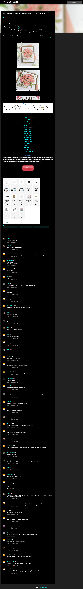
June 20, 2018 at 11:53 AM (12, 498)
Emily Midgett (27, 125)
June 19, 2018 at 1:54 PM (12, 323)
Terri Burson (28, 145)
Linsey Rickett (27, 133)
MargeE (8, 298)
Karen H (8, 334)
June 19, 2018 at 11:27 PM (12, 441)
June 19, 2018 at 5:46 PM (12, 397)
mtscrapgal (9, 459)
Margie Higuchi (28, 135)
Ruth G (8, 493)
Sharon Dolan (10, 474)
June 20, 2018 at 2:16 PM (12, 514)
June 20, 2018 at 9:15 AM (12, 471)
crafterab (9, 356)
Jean (8, 416)
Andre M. (9, 532)
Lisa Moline (9, 568)
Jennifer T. (9, 312)
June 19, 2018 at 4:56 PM (12, 374)
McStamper (9, 430)
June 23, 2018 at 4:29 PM (12, 565)
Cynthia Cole (9, 245)
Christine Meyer (28, 123)
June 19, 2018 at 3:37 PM (12, 360)
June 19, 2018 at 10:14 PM (12, 434)
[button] (3, 18)
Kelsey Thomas (10, 305)
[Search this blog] (75, 2)
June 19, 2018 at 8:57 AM (12, 249)
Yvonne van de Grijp (28, 151)
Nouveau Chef (10, 371)
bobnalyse (9, 467)
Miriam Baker (10, 385)
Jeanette (8, 539)
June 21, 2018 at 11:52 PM (12, 550)
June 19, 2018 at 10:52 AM (12, 279)
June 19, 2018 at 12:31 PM (12, 301)
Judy (8, 283)
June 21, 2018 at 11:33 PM (12, 543)
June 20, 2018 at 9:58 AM (12, 478)
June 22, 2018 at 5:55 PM (12, 558)
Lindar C (8, 327)
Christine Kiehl (10, 554)
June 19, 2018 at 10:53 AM (12, 287)
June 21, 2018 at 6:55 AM (12, 536)
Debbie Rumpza (10, 253)
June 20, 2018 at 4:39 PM (12, 521)
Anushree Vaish (10, 452)
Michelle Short (28, 137)
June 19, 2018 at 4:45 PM (12, 367)
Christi (8, 290)
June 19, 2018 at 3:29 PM (12, 352)
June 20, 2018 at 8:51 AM (12, 463)
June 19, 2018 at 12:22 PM (12, 294)
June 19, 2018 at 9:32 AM (12, 256)
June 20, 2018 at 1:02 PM (12, 506)
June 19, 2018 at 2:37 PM (12, 338)
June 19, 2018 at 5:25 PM (12, 382)
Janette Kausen (28, 129)
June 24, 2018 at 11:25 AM (12, 573)
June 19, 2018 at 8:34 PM (12, 419)
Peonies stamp (48, 26)
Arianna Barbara (10, 525)
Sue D (8, 408)
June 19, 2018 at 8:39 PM (12, 427)
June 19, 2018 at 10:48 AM (12, 272)
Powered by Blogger (41, 587)
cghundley (9, 481)
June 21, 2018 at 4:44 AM (12, 528)
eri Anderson (28, 143)
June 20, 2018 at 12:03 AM (12, 449)
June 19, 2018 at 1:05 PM (12, 309)
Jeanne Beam (10, 260)
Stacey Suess (9, 268)
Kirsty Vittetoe (10, 378)
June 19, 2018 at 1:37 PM (12, 316)
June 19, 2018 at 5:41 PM (12, 389)
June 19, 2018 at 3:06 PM (12, 345)
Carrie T (8, 363)
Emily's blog (42, 107)
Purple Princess (10, 320)
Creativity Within (11, 2)
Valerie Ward (28, 149)
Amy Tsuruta (28, 121)
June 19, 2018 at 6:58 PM (12, 412)
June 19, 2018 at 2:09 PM (12, 331)
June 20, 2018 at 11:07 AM (12, 490)
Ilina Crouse (24, 127)
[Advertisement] (61, 53)
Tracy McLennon (28, 147)
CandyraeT (9, 401)
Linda (8, 276)
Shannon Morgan (28, 139)
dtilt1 (8, 510)
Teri (7, 547)
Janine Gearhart (10, 561)
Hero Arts (27, 119)
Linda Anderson (10, 502)
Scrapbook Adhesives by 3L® (28, 117)
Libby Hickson (27, 131)
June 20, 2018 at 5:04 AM (12, 456)
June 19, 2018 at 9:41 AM (12, 265)
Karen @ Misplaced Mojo (12, 393)
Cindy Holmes (10, 445)
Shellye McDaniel (28, 141)
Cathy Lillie (9, 423)
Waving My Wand (11, 438)
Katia (8, 517)
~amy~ (8, 238)
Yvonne (8, 349)
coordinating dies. (16, 28)
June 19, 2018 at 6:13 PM (12, 405)
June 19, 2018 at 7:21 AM (12, 242)
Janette (17, 109)
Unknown (9, 341)
